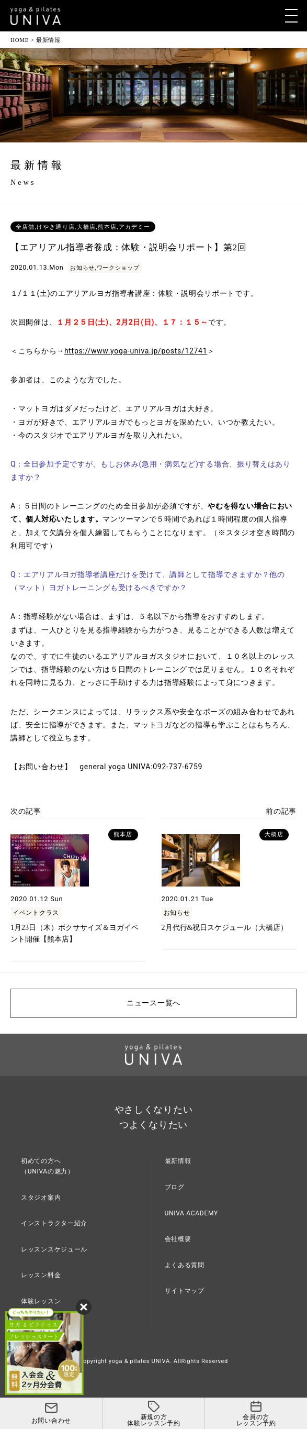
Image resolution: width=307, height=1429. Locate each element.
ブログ (175, 1187)
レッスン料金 (41, 1275)
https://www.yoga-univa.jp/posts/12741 (135, 351)
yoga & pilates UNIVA (139, 1361)
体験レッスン (41, 1301)
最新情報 (178, 1161)
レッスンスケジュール (54, 1249)
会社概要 (178, 1239)
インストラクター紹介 (54, 1223)
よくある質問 (184, 1265)
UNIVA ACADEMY (191, 1213)
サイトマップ (184, 1290)
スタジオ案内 (41, 1197)
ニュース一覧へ (153, 1003)
